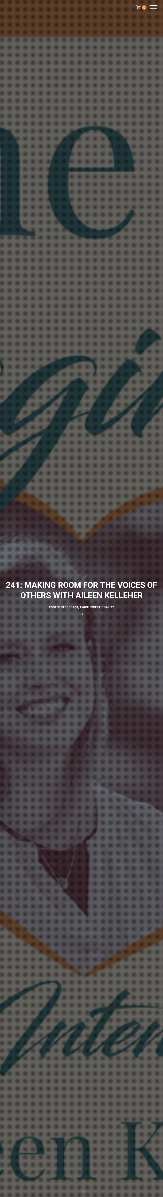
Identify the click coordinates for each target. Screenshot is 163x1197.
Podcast (71, 607)
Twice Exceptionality (97, 607)
